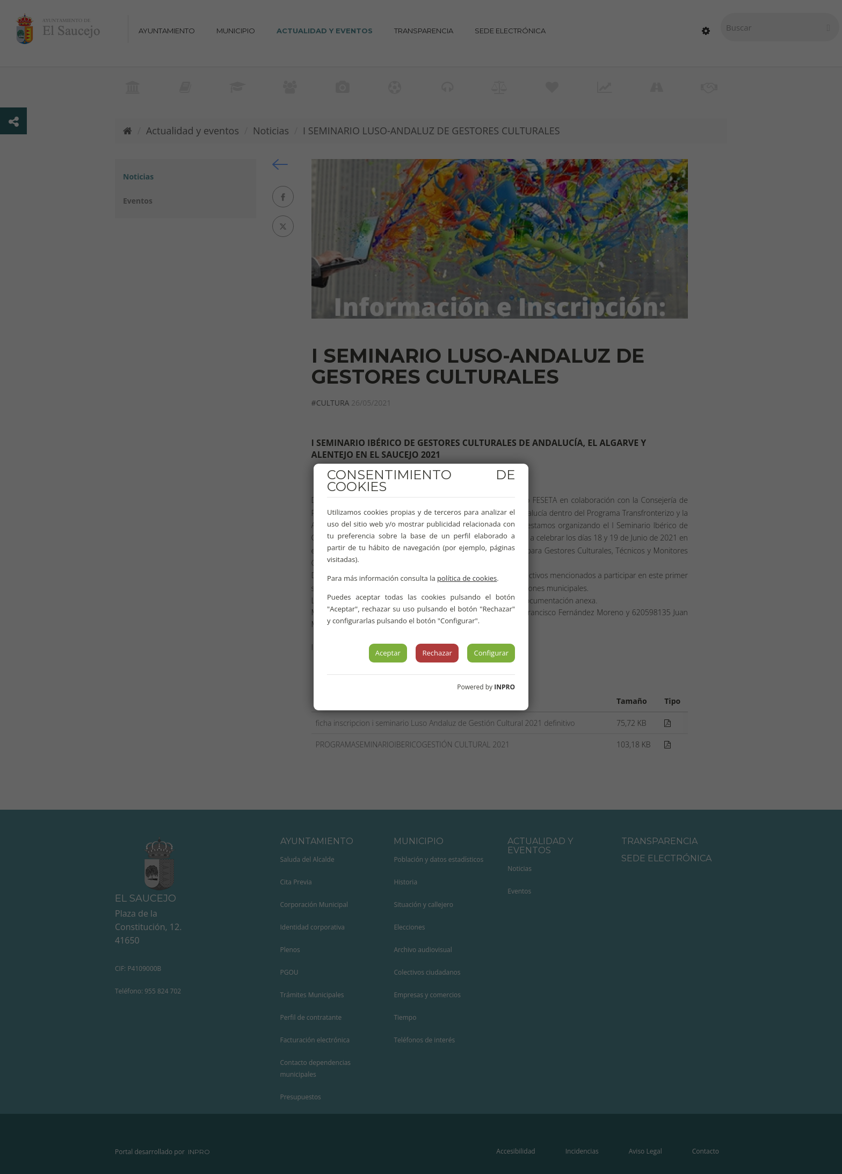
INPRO (504, 687)
